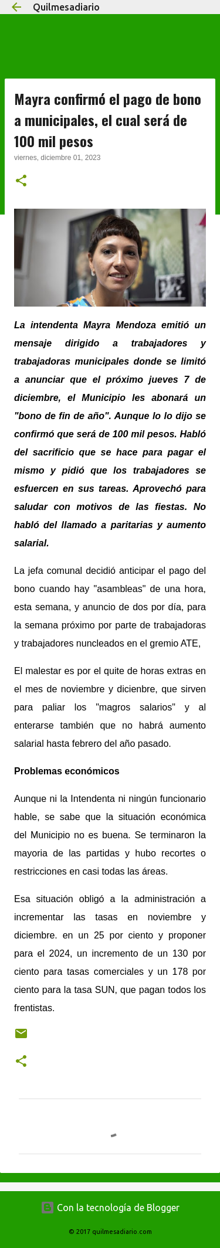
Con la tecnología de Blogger (110, 1207)
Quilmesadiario (66, 7)
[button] (21, 182)
